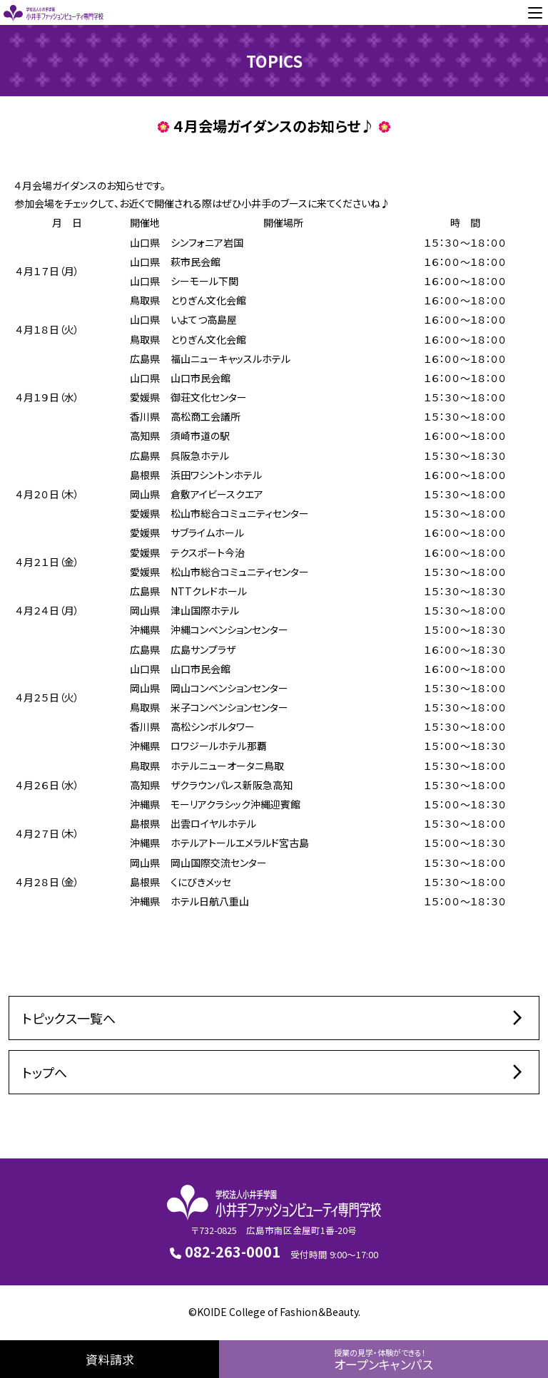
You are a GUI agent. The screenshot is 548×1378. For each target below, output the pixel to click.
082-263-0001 (225, 1251)
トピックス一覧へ (274, 1018)
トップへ (274, 1072)
